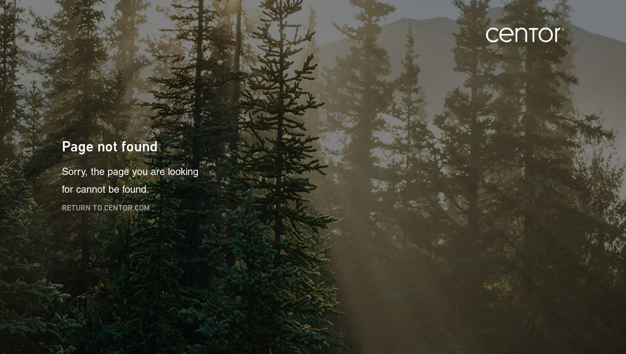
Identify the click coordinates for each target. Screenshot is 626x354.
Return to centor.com (106, 207)
